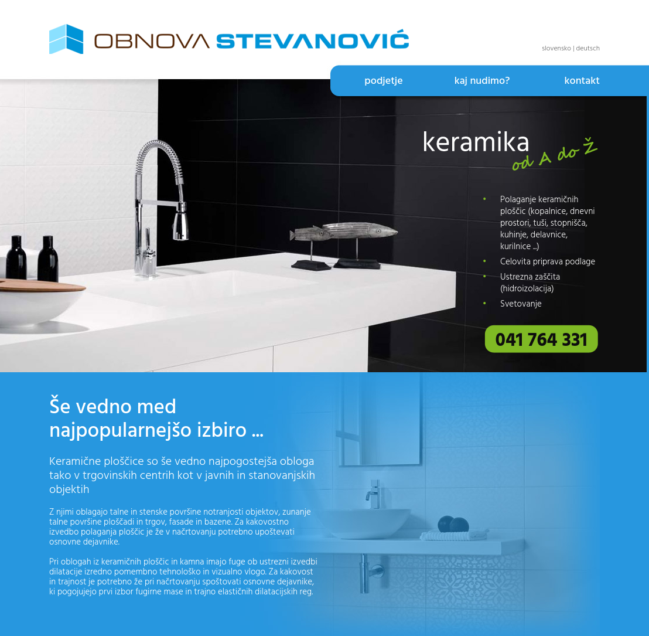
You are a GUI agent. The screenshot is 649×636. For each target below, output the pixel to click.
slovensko (556, 49)
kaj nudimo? (482, 81)
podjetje (383, 81)
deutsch (588, 49)
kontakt (582, 81)
